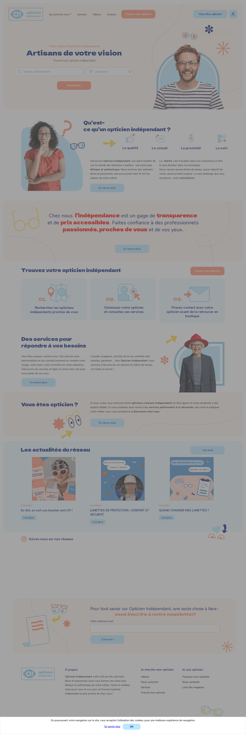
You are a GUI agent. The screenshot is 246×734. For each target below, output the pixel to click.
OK (132, 726)
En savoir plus (112, 726)
